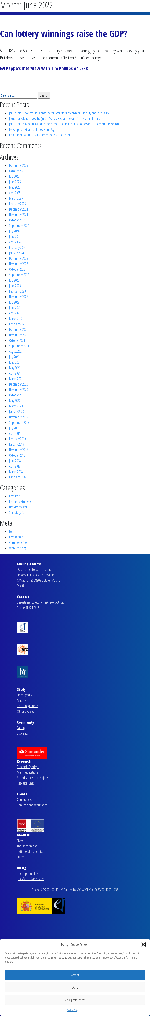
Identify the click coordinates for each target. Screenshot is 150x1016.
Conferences (24, 799)
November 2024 (18, 214)
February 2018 (17, 477)
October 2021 (17, 340)
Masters (21, 700)
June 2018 (15, 460)
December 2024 (18, 209)
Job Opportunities (27, 873)
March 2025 (16, 198)
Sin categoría (17, 512)
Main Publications (27, 772)
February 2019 (17, 438)
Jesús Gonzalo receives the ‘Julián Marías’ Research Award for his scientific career (56, 118)
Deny (75, 987)
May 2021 (14, 367)
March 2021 (16, 378)
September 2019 (19, 422)
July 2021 (14, 356)
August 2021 (16, 351)
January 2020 (16, 411)
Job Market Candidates (30, 878)
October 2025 (17, 170)
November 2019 (18, 416)
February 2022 (17, 324)
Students (22, 733)
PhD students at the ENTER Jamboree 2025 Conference (41, 134)
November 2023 (18, 263)
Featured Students (20, 501)
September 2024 (19, 225)
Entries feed (16, 537)
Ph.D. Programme (27, 705)
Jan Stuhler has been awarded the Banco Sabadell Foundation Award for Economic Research (64, 123)
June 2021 (15, 362)
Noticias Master (18, 506)
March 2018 (16, 471)
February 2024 (17, 247)
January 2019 (16, 444)
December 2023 (18, 258)
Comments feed (18, 542)
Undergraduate (26, 694)
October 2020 (17, 395)
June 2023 (15, 285)
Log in (12, 531)
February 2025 (17, 203)
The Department (27, 846)
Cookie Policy (72, 1010)
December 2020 (18, 384)
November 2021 (18, 334)
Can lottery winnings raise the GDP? (63, 33)
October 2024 (17, 220)
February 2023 (17, 291)
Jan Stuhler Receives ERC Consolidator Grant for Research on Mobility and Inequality (59, 113)
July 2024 (14, 231)
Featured (14, 496)
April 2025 (14, 192)
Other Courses (25, 711)
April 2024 (14, 241)
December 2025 (18, 165)
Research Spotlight (28, 766)
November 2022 (18, 296)
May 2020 (14, 400)
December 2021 (18, 329)
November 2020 (18, 389)
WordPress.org (17, 547)
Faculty (21, 727)
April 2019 (14, 433)
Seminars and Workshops (32, 805)
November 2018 (18, 449)
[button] (143, 944)
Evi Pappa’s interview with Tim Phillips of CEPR (44, 68)
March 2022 (16, 318)
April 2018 (14, 466)
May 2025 (14, 187)
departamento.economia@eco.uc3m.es (40, 602)
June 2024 (15, 236)
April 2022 (14, 313)
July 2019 (14, 427)
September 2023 (19, 274)
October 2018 (17, 455)
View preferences (75, 1000)
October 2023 (17, 269)
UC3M (20, 856)
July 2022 (14, 302)
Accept (75, 974)
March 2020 (16, 406)
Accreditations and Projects (32, 777)
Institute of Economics (30, 851)
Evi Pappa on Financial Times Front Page (32, 129)
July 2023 (14, 280)
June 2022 (15, 307)
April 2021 (14, 373)
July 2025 (14, 176)
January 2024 (16, 252)
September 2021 (19, 345)
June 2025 (15, 181)
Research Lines (25, 783)
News (20, 840)
